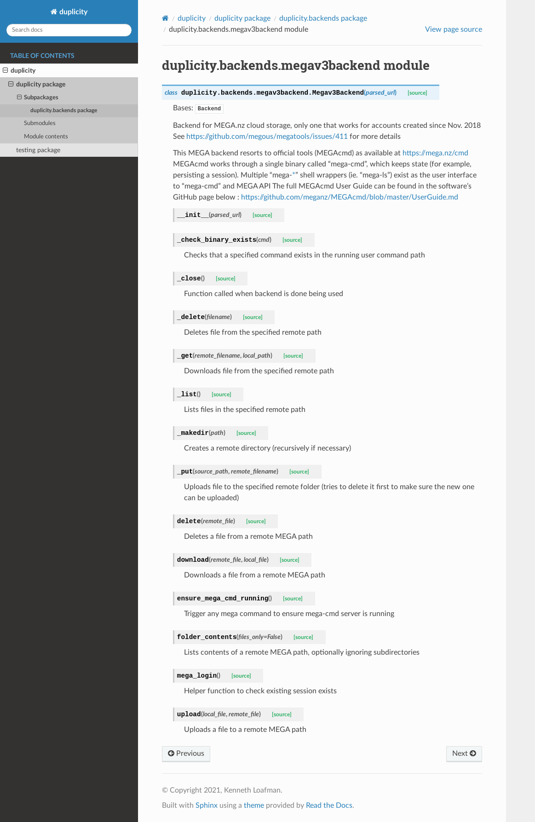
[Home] (165, 18)
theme (254, 805)
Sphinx (207, 805)
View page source (453, 29)
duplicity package (36, 84)
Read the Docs (329, 805)
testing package (38, 150)
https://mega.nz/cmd (435, 153)
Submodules (40, 123)
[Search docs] (69, 30)
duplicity (72, 12)
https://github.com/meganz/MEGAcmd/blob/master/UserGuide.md (349, 197)
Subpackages (38, 98)
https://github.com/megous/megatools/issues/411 (267, 136)
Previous (186, 753)
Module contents (46, 137)
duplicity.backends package (63, 110)
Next (464, 753)
